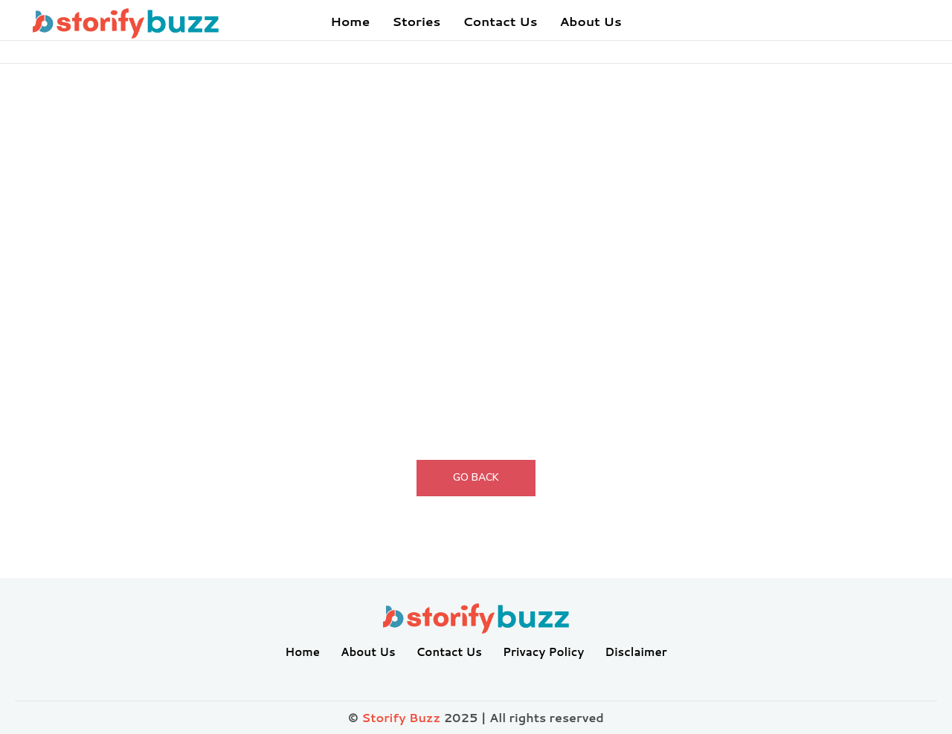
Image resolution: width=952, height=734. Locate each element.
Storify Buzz (400, 717)
